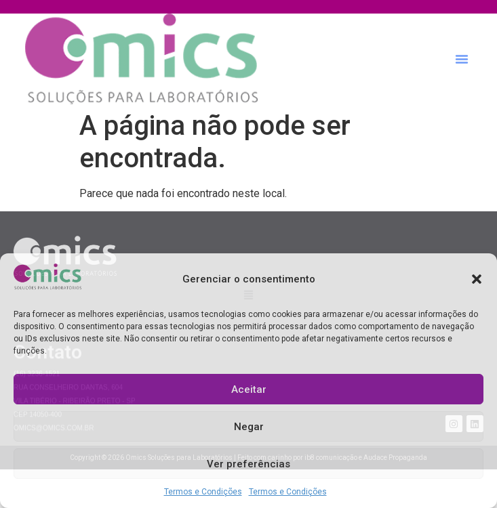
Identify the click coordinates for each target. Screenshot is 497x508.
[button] (476, 279)
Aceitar (248, 389)
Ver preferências (248, 464)
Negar (249, 427)
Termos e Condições (203, 491)
